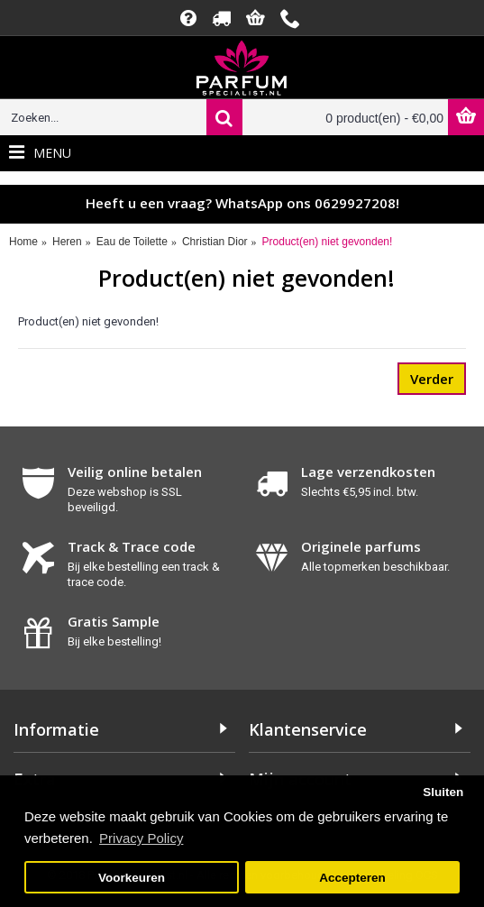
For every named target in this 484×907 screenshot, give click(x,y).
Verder (431, 379)
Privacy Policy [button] (141, 838)
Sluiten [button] (443, 792)
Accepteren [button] (352, 877)
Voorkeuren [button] (131, 877)
